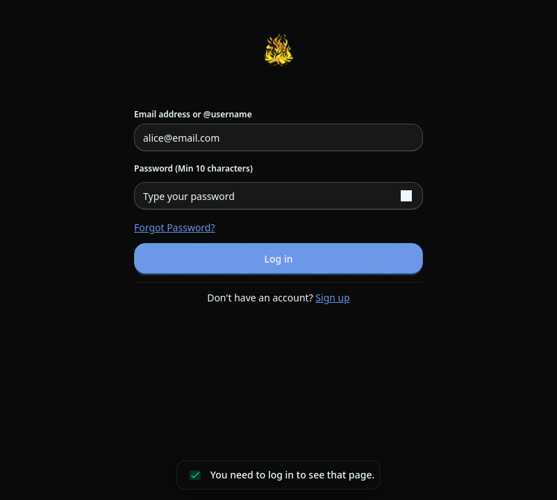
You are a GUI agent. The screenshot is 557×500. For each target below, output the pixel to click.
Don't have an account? (278, 297)
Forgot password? (174, 227)
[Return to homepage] (278, 50)
